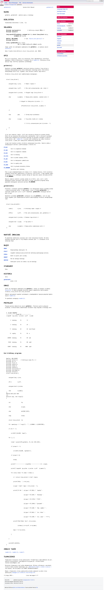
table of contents (62, 17)
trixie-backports (61, 26)
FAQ (20, 2)
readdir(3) (36, 60)
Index (5, 2)
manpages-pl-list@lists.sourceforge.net (23, 572)
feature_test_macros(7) (35, 38)
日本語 (59, 43)
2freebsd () (62, 55)
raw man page (61, 13)
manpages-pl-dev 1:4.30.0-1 (28, 579)
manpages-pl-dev (12, 4)
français (59, 41)
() (7, 279)
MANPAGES (6, 0)
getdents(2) (7, 7)
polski (58, 45)
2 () (60, 53)
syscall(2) (8, 48)
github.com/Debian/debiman (19, 587)
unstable (6, 4)
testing (59, 28)
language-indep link (62, 9)
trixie (58, 23)
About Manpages (13, 2)
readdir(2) (22, 298)
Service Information (27, 2)
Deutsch (59, 36)
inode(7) (21, 552)
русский (59, 47)
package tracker (61, 11)
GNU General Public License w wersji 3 (40, 566)
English (59, 38)
